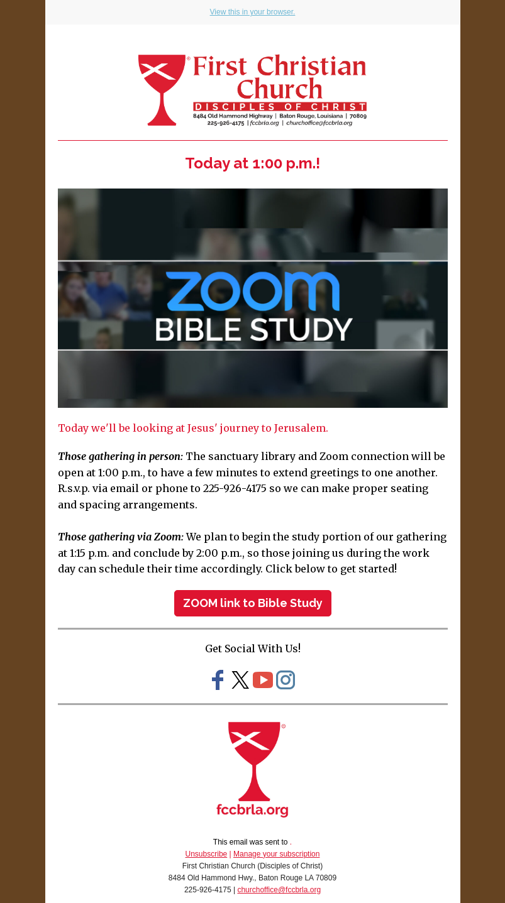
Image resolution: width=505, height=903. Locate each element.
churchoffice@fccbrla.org (279, 889)
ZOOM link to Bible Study (253, 603)
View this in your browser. (253, 12)
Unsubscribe (207, 854)
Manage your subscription (276, 854)
